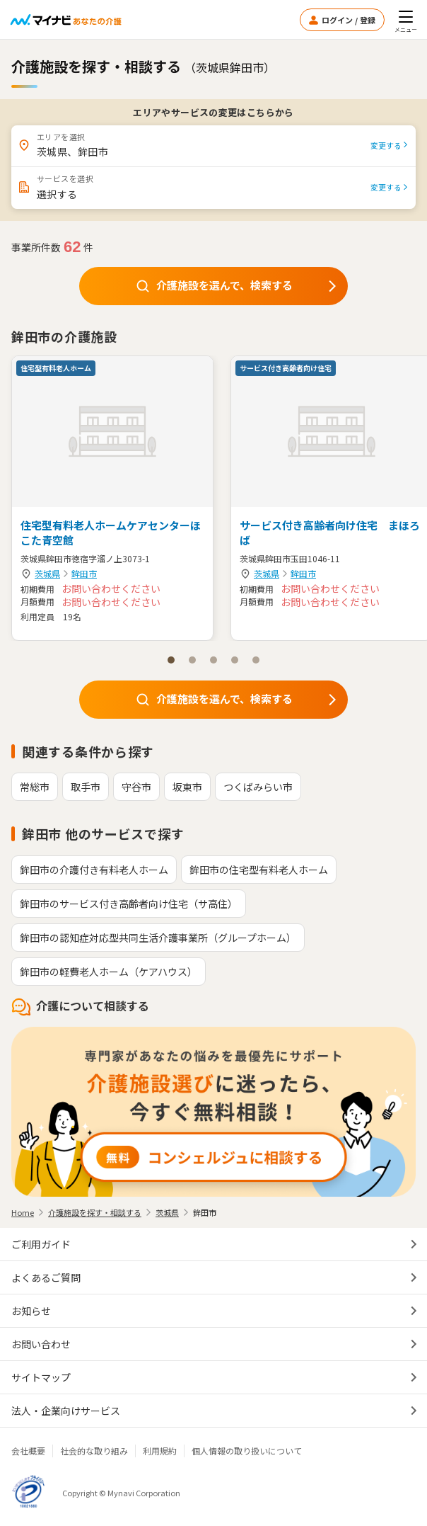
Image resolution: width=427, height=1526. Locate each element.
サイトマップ (41, 1377)
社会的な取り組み (94, 1451)
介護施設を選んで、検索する (237, 285)
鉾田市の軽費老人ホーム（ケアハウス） (108, 971)
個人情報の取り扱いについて (247, 1451)
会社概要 (28, 1451)
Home (22, 1212)
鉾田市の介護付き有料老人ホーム (94, 869)
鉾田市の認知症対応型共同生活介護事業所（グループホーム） (158, 937)
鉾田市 (84, 573)
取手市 (85, 787)
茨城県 (47, 573)
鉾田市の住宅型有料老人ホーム (258, 869)
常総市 (34, 787)
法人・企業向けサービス (65, 1410)
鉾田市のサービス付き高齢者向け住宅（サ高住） (129, 903)
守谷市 (136, 787)
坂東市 (187, 787)
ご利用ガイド (41, 1244)
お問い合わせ (41, 1344)
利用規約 (160, 1451)
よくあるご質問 (46, 1277)
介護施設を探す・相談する (94, 1212)
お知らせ (31, 1311)
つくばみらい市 (258, 787)
